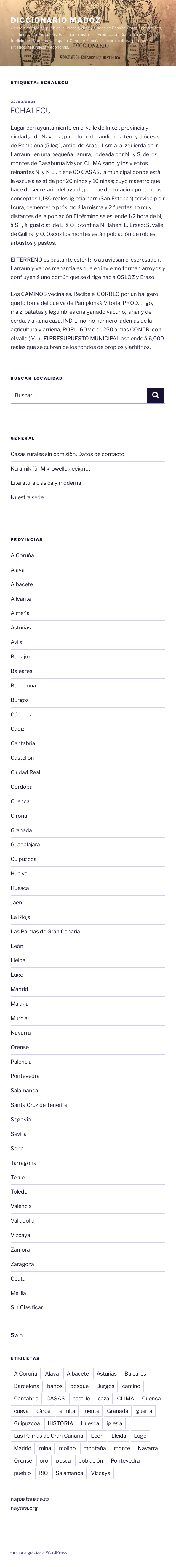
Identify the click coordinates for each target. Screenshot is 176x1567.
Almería (20, 613)
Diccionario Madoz (56, 20)
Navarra (21, 1033)
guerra (144, 1411)
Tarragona (23, 1163)
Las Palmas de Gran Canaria (45, 931)
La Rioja (21, 917)
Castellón (22, 758)
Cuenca (20, 801)
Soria (17, 1148)
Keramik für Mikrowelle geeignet (50, 469)
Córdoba (22, 787)
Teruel (18, 1177)
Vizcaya (20, 1235)
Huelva (19, 873)
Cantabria (23, 743)
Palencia (21, 1062)
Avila (17, 642)
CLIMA (125, 1398)
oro (44, 1461)
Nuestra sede (27, 497)
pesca (63, 1461)
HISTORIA (60, 1423)
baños (55, 1386)
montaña (95, 1448)
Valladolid (23, 1220)
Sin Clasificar (27, 1307)
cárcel (44, 1411)
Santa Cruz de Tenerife (39, 1105)
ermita (67, 1411)
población (91, 1461)
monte (122, 1448)
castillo (81, 1398)
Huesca (20, 888)
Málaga (20, 1004)
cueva (21, 1411)
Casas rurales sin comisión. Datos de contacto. (68, 454)
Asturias (21, 627)
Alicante (21, 599)
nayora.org (24, 1508)
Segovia (21, 1119)
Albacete (22, 584)
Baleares (21, 671)
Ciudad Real (25, 772)
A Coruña (22, 555)
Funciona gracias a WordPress (38, 1552)
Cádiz (18, 729)
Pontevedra (25, 1076)
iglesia (114, 1423)
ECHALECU (30, 110)
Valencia (21, 1206)
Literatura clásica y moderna (46, 483)
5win (17, 1335)
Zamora (20, 1249)
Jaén (16, 902)
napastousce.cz (30, 1499)
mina (45, 1448)
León (17, 946)
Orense (20, 1047)
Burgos (20, 700)
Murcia (19, 1018)
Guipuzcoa (24, 859)
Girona (19, 816)
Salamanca (24, 1090)
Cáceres (21, 714)
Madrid (19, 989)
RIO (43, 1473)
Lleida (18, 960)
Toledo (19, 1191)
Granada (21, 830)
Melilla (18, 1293)
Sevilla (19, 1134)
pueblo (22, 1473)
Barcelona (23, 685)
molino (67, 1448)
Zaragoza (22, 1264)
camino (131, 1386)
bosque (79, 1386)
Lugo (17, 975)
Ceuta (18, 1278)
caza (103, 1398)
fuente (91, 1411)
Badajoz (21, 656)
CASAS (55, 1398)
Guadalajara (25, 844)
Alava (18, 570)
